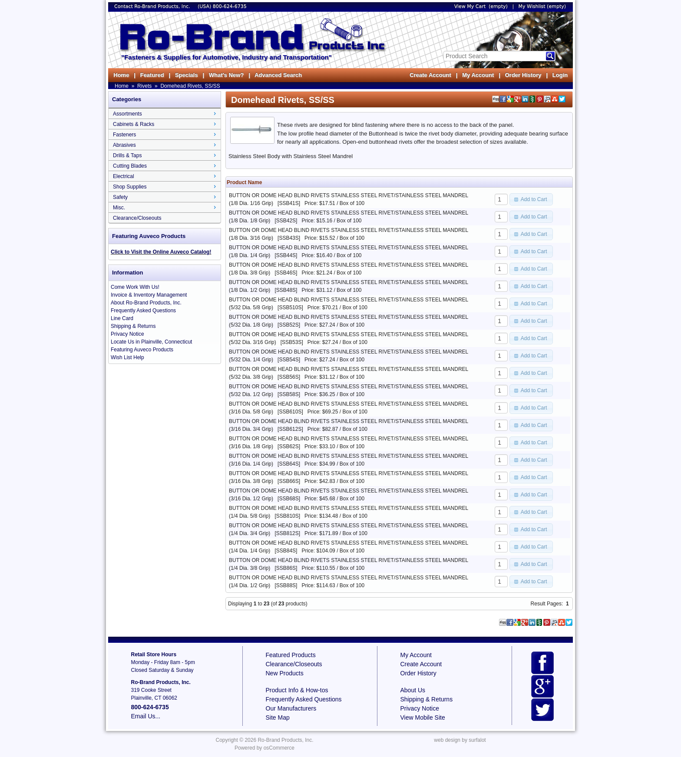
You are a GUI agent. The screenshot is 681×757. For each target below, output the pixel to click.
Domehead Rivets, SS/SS (190, 86)
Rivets (144, 86)
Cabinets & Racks (133, 124)
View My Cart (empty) (481, 6)
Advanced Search (278, 75)
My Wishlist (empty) (542, 6)
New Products (285, 673)
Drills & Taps (127, 155)
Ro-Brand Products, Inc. (285, 740)
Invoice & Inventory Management (149, 295)
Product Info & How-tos (297, 690)
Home (121, 75)
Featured (152, 75)
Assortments (127, 114)
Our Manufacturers (291, 708)
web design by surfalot (460, 740)
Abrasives (124, 145)
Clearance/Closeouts (137, 218)
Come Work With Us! (135, 287)
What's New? (226, 75)
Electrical (123, 176)
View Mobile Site (422, 717)
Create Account (430, 75)
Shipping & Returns (133, 326)
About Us (413, 690)
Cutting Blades (130, 166)
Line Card (122, 318)
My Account (478, 75)
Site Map (278, 717)
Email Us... (146, 716)
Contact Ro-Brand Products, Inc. (153, 6)
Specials (186, 75)
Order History (523, 75)
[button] (531, 199)
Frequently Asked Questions (143, 310)
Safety (120, 197)
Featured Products (291, 654)
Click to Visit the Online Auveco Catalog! (161, 252)
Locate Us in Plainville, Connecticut (151, 342)
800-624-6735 (230, 6)
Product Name (244, 182)
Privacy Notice (127, 334)
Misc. (119, 208)
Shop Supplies (129, 187)
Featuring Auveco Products (142, 350)
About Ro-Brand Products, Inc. (146, 303)
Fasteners (124, 135)
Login (560, 75)
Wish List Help (127, 357)
